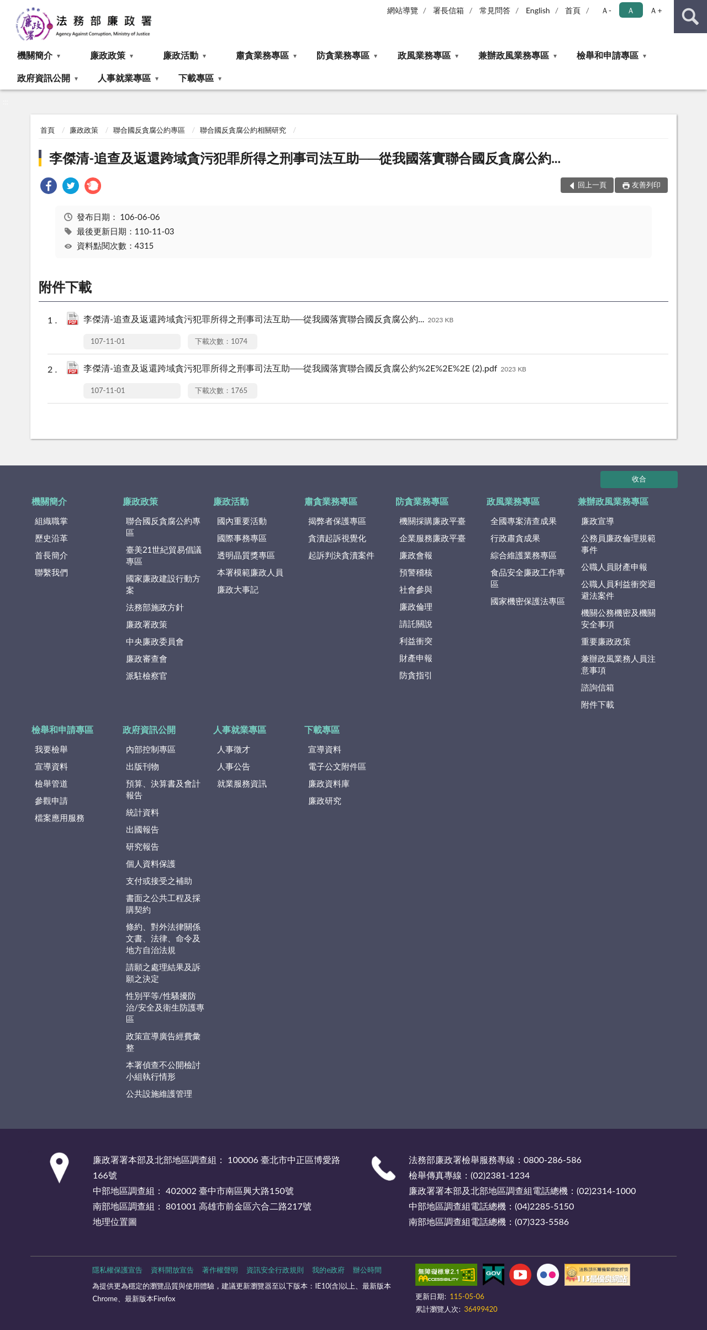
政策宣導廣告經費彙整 (163, 1042)
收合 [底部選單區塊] (639, 478)
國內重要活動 (242, 521)
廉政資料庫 (329, 783)
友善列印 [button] (646, 184)
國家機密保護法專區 (527, 601)
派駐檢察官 (146, 675)
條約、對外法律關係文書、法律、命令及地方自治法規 (163, 938)
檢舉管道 (51, 783)
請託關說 (415, 624)
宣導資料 (51, 766)
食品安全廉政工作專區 (527, 578)
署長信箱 (448, 10)
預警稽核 (415, 572)
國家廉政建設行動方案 (163, 584)
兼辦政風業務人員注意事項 (618, 664)
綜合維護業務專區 (523, 555)
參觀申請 (51, 800)
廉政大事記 (237, 589)
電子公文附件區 (337, 766)
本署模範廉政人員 (250, 572)
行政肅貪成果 (515, 538)
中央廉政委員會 (155, 641)
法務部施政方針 (155, 607)
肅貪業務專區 (262, 55)
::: (9, 8)
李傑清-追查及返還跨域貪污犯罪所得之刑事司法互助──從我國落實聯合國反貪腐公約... (305, 158)
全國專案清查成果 (523, 521)
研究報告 (142, 846)
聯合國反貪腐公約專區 (149, 129)
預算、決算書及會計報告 (163, 789)
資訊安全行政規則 (275, 1269)
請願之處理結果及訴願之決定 (163, 972)
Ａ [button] (631, 10)
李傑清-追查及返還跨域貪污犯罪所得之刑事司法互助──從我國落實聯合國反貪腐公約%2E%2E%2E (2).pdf (304, 369)
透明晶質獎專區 (246, 555)
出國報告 (142, 829)
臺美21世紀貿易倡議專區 (164, 555)
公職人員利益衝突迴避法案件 (618, 589)
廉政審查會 (146, 658)
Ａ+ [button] (656, 10)
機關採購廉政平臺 (432, 521)
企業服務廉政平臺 (432, 538)
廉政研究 (324, 800)
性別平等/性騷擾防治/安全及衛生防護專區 (165, 1007)
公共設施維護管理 (159, 1093)
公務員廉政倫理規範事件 (618, 543)
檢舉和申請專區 (608, 55)
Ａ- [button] (606, 10)
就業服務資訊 (242, 783)
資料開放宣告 (172, 1269)
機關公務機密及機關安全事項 (618, 618)
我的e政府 (328, 1269)
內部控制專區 (151, 749)
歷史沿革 (51, 538)
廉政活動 (180, 55)
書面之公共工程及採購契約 (163, 903)
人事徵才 (233, 749)
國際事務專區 (242, 538)
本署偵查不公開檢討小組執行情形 (163, 1070)
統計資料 (142, 812)
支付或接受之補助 (159, 881)
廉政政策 (107, 55)
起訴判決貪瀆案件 (341, 555)
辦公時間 (367, 1269)
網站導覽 (402, 10)
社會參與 (415, 589)
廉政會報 (415, 555)
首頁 (573, 10)
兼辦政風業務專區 (513, 55)
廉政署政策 (146, 624)
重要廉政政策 (606, 641)
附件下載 (597, 704)
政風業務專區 (424, 55)
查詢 (690, 16)
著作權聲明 (220, 1269)
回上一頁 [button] (592, 184)
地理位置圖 (115, 1221)
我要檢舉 (51, 749)
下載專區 (196, 77)
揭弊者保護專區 (337, 521)
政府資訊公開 (43, 77)
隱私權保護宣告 (117, 1269)
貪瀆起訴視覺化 (337, 538)
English (538, 10)
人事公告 (233, 766)
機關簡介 (34, 55)
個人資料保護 (151, 863)
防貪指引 (415, 675)
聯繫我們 (51, 572)
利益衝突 (415, 641)
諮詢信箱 (597, 687)
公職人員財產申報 (614, 567)
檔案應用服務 (60, 818)
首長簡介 (51, 555)
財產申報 (415, 658)
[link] (48, 187)
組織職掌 (51, 521)
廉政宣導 (597, 521)
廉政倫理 (415, 606)
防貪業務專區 (343, 55)
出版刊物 (142, 766)
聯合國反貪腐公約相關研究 (243, 129)
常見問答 (494, 10)
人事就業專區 (124, 77)
